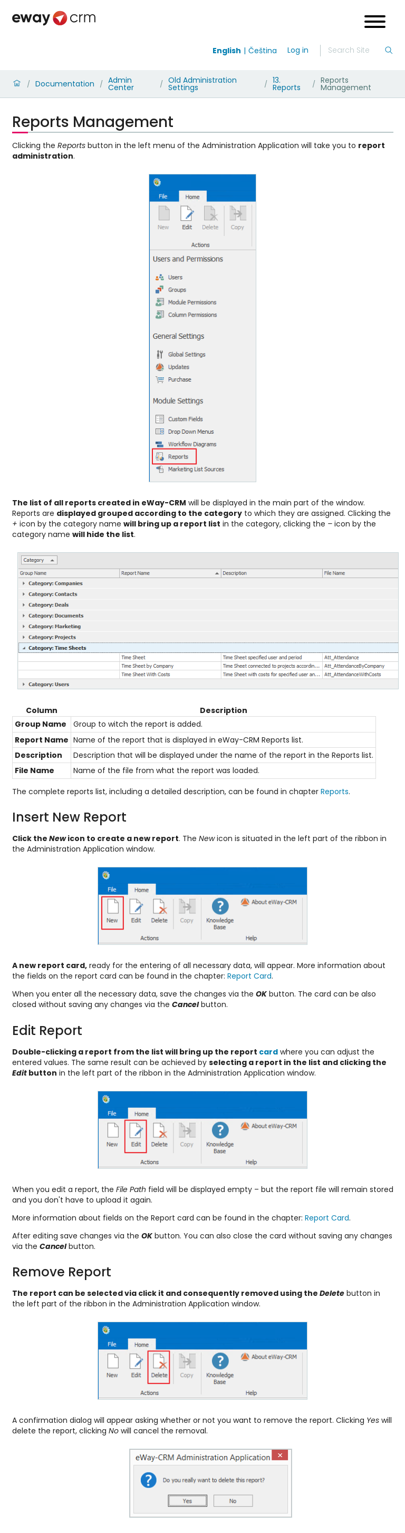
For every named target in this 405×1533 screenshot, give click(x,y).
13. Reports (287, 83)
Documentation (64, 83)
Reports (335, 791)
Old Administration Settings (202, 83)
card (268, 1052)
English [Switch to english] (227, 50)
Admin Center (121, 83)
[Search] (356, 50)
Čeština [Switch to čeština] (262, 50)
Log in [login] (297, 50)
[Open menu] (374, 22)
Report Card (249, 976)
